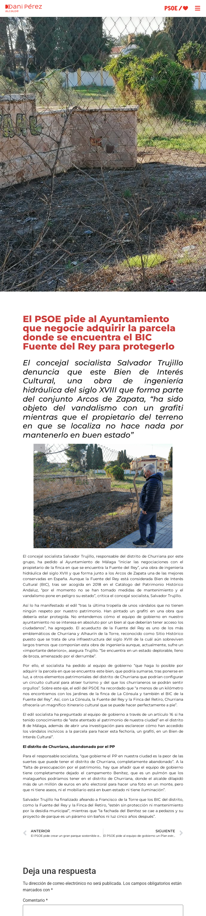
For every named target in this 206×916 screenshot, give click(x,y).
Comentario (35, 900)
